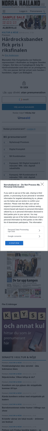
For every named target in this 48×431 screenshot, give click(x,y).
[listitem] (24, 230)
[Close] (43, 185)
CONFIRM (14, 243)
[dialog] (24, 215)
